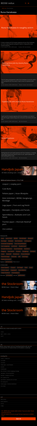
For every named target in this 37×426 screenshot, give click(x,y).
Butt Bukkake (18, 241)
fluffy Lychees (3, 399)
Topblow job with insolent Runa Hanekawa (18, 102)
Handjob (32, 251)
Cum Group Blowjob (20, 243)
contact (2, 331)
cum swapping (5, 246)
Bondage (3, 241)
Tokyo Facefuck (5, 272)
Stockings (25, 256)
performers (21, 275)
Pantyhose (16, 254)
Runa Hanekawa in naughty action (17, 27)
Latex (2, 254)
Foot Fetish (11, 251)
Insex (30, 267)
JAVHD (9, 47)
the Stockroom (12, 284)
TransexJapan (15, 272)
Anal (2, 238)
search (2, 336)
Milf (23, 47)
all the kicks (9, 262)
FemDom (26, 249)
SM (19, 256)
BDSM (15, 238)
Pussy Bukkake (25, 254)
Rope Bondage (5, 256)
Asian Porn (9, 238)
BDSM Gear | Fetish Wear (10, 287)
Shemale (14, 256)
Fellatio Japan (5, 270)
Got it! (18, 419)
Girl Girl (2, 403)
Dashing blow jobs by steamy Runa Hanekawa (15, 64)
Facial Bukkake (18, 249)
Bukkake (10, 241)
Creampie (20, 47)
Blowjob (20, 84)
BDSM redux (7, 3)
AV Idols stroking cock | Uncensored (14, 173)
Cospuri (13, 267)
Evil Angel (20, 267)
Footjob (18, 251)
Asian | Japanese (5, 47)
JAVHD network (14, 47)
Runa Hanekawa (27, 47)
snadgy (2, 405)
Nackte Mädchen (4, 401)
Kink (26, 267)
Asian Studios (5, 267)
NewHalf (8, 254)
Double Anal (22, 246)
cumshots (14, 246)
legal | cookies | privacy (5, 334)
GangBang (25, 251)
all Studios (9, 275)
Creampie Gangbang (6, 243)
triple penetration (6, 259)
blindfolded (23, 238)
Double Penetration (6, 249)
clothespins (28, 241)
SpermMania (22, 270)
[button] (25, 3)
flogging (3, 251)
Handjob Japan (12, 169)
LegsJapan (13, 270)
